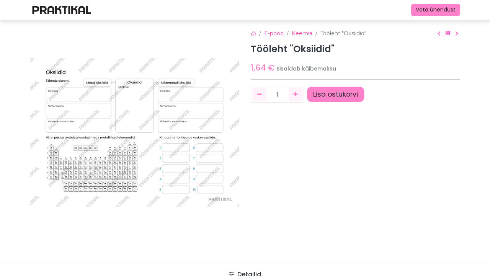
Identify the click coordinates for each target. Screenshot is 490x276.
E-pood (274, 33)
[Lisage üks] (296, 94)
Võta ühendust (436, 9)
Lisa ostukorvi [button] (335, 94)
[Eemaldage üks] (259, 94)
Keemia (302, 33)
